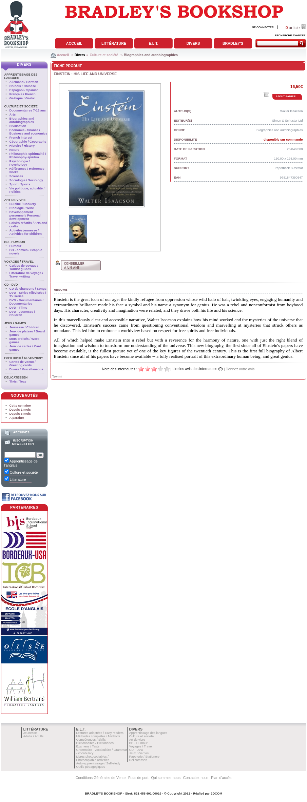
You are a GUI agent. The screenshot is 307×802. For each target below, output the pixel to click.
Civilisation (17, 126)
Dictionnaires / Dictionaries (95, 743)
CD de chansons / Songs (27, 288)
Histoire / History (22, 145)
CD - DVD (11, 284)
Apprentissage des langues (148, 733)
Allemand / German (23, 82)
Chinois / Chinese (22, 86)
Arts (12, 114)
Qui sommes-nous (165, 778)
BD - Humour (14, 242)
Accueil (74, 43)
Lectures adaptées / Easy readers (100, 733)
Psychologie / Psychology (19, 163)
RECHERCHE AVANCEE (290, 35)
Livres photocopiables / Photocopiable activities (93, 758)
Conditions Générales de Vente (101, 778)
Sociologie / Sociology (26, 180)
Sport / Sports (20, 184)
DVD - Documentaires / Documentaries (26, 302)
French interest (20, 137)
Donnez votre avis (240, 369)
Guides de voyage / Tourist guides (23, 267)
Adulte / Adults (33, 736)
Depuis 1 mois (20, 409)
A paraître (16, 417)
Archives (21, 432)
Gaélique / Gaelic (22, 98)
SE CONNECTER (263, 27)
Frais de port (138, 778)
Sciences (16, 176)
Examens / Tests (87, 746)
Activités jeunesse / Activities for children (25, 232)
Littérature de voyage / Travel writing (26, 274)
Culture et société (104, 55)
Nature (14, 149)
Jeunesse (30, 733)
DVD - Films (18, 307)
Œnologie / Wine (21, 208)
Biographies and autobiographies (151, 55)
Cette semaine (20, 405)
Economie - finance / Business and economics (28, 131)
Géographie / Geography (27, 141)
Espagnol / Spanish (24, 90)
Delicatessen (16, 377)
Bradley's (233, 43)
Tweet (57, 377)
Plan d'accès (221, 778)
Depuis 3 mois (20, 413)
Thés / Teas (17, 381)
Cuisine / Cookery (22, 204)
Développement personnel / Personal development (25, 215)
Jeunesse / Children (24, 327)
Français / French (22, 94)
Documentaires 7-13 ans (27, 110)
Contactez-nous (196, 778)
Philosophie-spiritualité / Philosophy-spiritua (27, 155)
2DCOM (216, 793)
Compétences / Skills (91, 739)
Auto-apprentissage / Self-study (98, 763)
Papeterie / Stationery (23, 357)
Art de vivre (15, 200)
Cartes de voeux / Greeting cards (22, 363)
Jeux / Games (15, 323)
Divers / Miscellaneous (26, 369)
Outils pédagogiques (90, 766)
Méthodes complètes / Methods (98, 736)
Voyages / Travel (19, 261)
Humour (15, 246)
